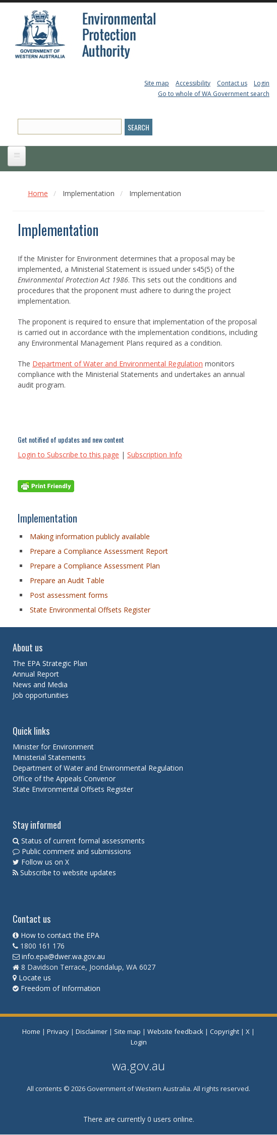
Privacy (58, 1031)
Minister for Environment (53, 746)
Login (261, 83)
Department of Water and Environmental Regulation (117, 363)
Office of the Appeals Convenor (64, 778)
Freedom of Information (60, 988)
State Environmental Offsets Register (90, 609)
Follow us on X (45, 862)
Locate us (35, 977)
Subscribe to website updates (68, 872)
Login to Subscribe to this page (68, 454)
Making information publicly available (90, 536)
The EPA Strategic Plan (50, 663)
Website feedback (175, 1031)
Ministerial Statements (50, 757)
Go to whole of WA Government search (213, 93)
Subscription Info (154, 454)
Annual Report (37, 674)
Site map (156, 83)
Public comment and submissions (76, 851)
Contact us (232, 83)
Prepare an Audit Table (67, 580)
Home (38, 193)
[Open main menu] (17, 156)
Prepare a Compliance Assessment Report (99, 551)
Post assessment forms (69, 595)
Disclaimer (91, 1031)
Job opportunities (41, 695)
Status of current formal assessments (83, 840)
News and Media (40, 684)
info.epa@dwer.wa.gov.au (63, 956)
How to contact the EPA (60, 935)
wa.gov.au (138, 1065)
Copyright (224, 1031)
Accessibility (193, 83)
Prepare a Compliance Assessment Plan (95, 566)
